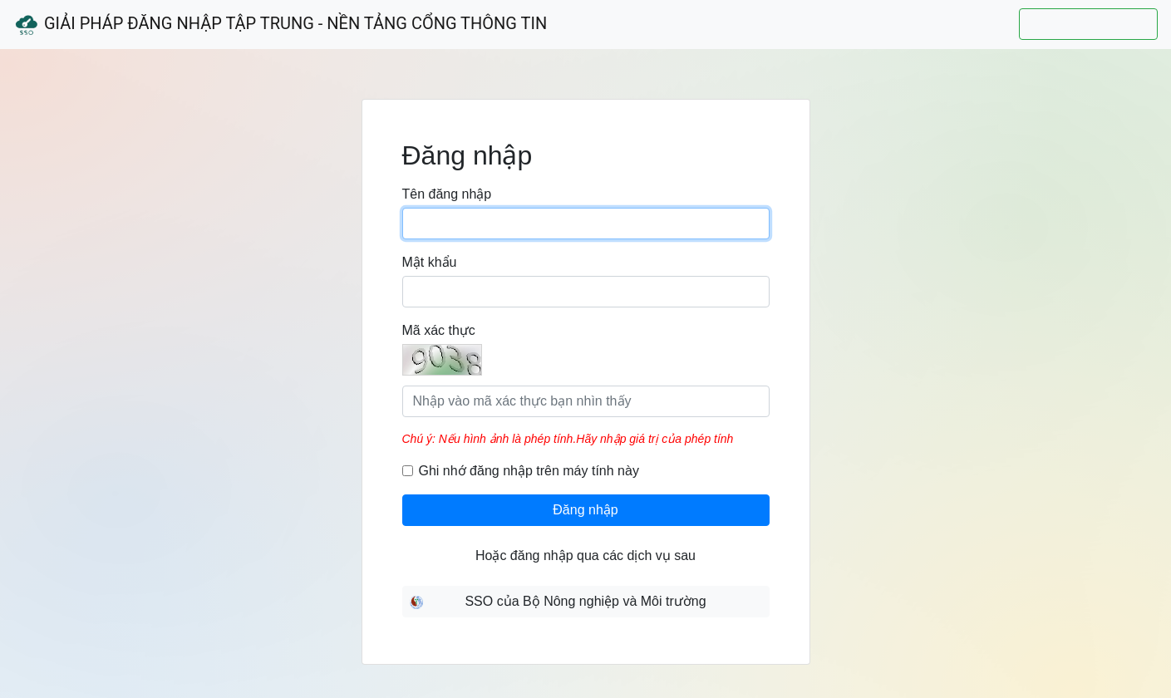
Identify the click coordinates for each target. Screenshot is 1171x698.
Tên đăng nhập (447, 194)
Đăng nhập (585, 510)
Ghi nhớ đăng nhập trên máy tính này (529, 471)
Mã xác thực (438, 330)
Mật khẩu (429, 262)
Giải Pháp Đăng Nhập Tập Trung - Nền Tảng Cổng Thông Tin (280, 25)
